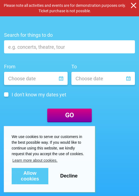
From (9, 66)
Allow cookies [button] (30, 176)
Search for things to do (28, 35)
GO (69, 115)
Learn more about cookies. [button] (35, 160)
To (74, 66)
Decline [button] (69, 176)
